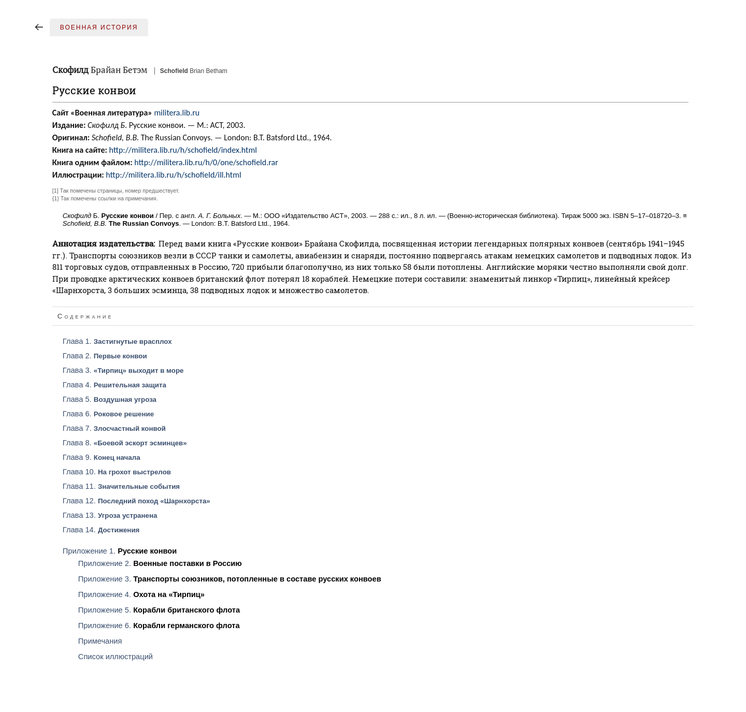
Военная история (99, 27)
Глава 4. (114, 385)
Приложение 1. (120, 551)
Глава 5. (109, 399)
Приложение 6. (159, 625)
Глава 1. (117, 341)
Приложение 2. (160, 563)
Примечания (100, 641)
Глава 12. (136, 501)
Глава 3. (123, 370)
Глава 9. (101, 457)
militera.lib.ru (177, 113)
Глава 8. (125, 443)
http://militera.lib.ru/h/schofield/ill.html (173, 175)
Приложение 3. (229, 579)
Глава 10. (117, 472)
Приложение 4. (141, 594)
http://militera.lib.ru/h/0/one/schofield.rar (206, 162)
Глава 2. (105, 356)
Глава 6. (108, 414)
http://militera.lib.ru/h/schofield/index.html (183, 150)
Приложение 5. (159, 610)
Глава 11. (121, 486)
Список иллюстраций (115, 656)
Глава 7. (114, 428)
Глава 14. (101, 530)
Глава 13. (110, 515)
